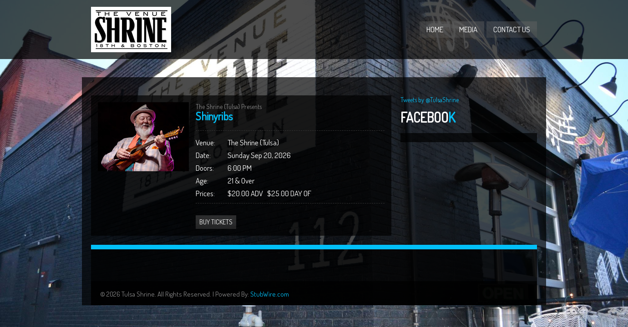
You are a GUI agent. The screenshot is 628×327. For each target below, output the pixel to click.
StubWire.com (269, 294)
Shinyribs (214, 116)
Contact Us (511, 29)
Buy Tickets (216, 222)
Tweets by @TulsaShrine (429, 100)
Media (468, 29)
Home (434, 29)
